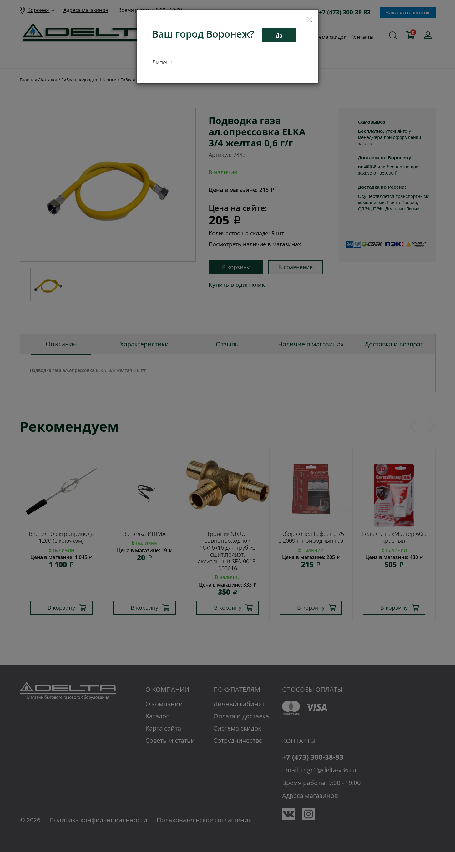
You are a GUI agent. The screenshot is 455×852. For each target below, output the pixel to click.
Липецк (162, 62)
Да (279, 35)
